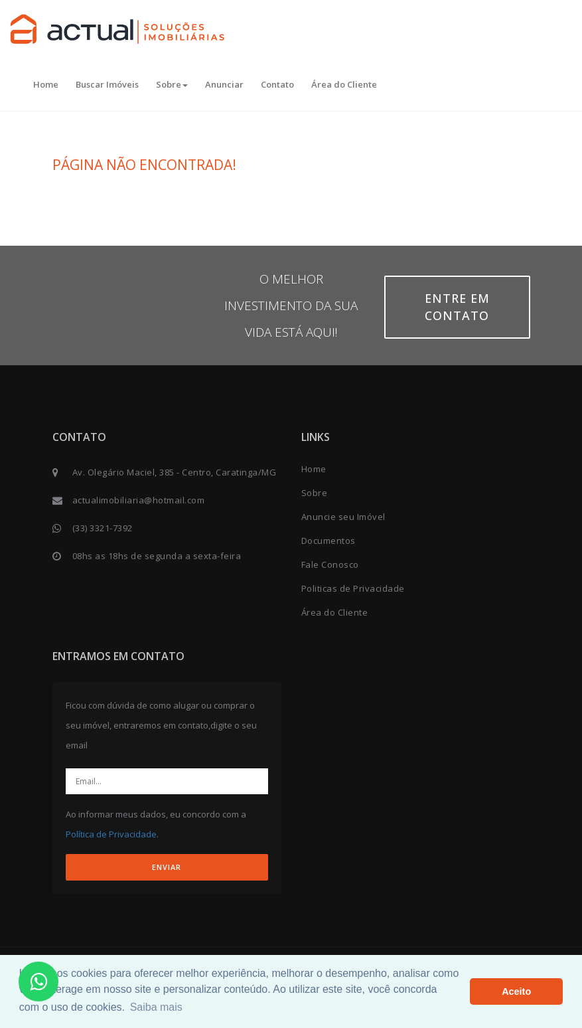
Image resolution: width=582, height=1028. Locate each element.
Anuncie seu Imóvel (343, 517)
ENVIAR (166, 867)
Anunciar (224, 84)
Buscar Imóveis (107, 84)
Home (45, 84)
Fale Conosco (330, 564)
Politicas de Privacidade (353, 588)
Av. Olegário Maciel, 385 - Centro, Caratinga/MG (174, 472)
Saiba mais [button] (156, 1007)
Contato (277, 84)
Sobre (172, 84)
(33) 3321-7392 (102, 528)
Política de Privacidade (111, 834)
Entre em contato (457, 306)
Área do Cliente (344, 84)
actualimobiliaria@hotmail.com (138, 500)
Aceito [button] (516, 991)
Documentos (328, 541)
